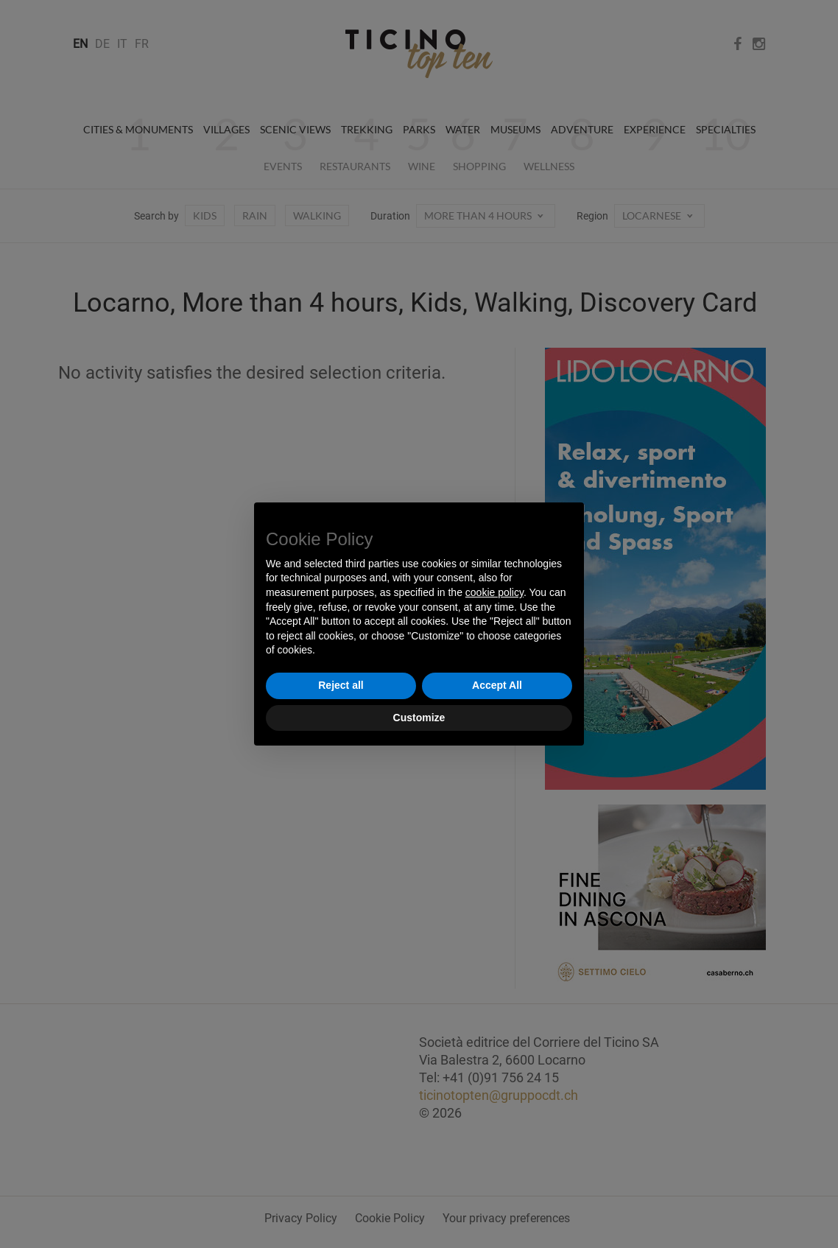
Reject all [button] (340, 685)
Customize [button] (419, 717)
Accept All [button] (497, 685)
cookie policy (494, 592)
